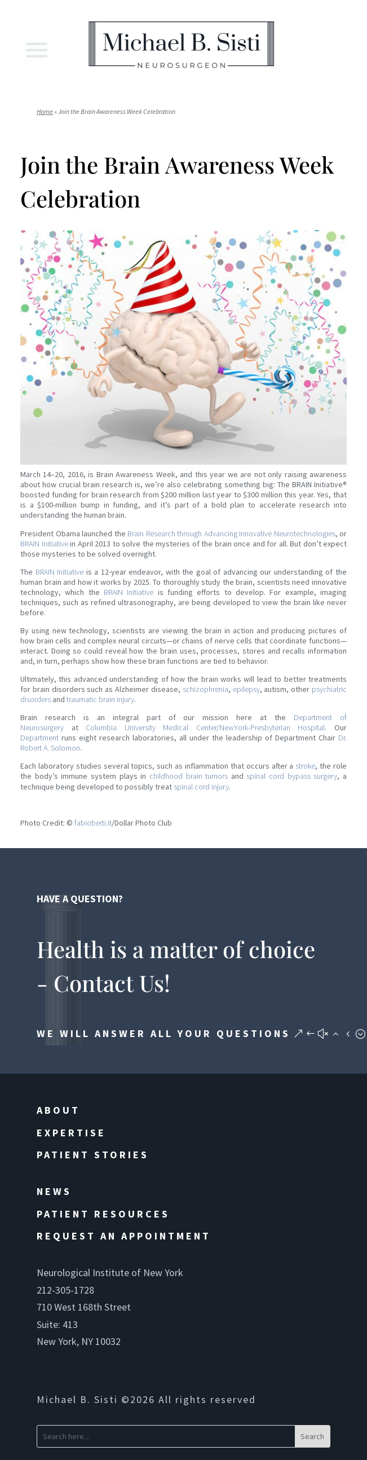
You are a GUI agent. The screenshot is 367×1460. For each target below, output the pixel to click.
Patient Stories (93, 1154)
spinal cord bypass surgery (291, 776)
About (58, 1110)
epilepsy (246, 689)
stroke (305, 766)
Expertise (71, 1132)
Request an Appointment (124, 1235)
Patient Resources (103, 1213)
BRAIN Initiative (44, 544)
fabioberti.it (93, 823)
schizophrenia (205, 689)
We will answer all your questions (163, 1033)
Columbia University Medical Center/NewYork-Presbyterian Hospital (205, 727)
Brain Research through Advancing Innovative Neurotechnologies (231, 533)
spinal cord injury (201, 787)
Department (39, 738)
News (54, 1191)
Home (45, 111)
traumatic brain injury (100, 699)
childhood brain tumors (188, 776)
